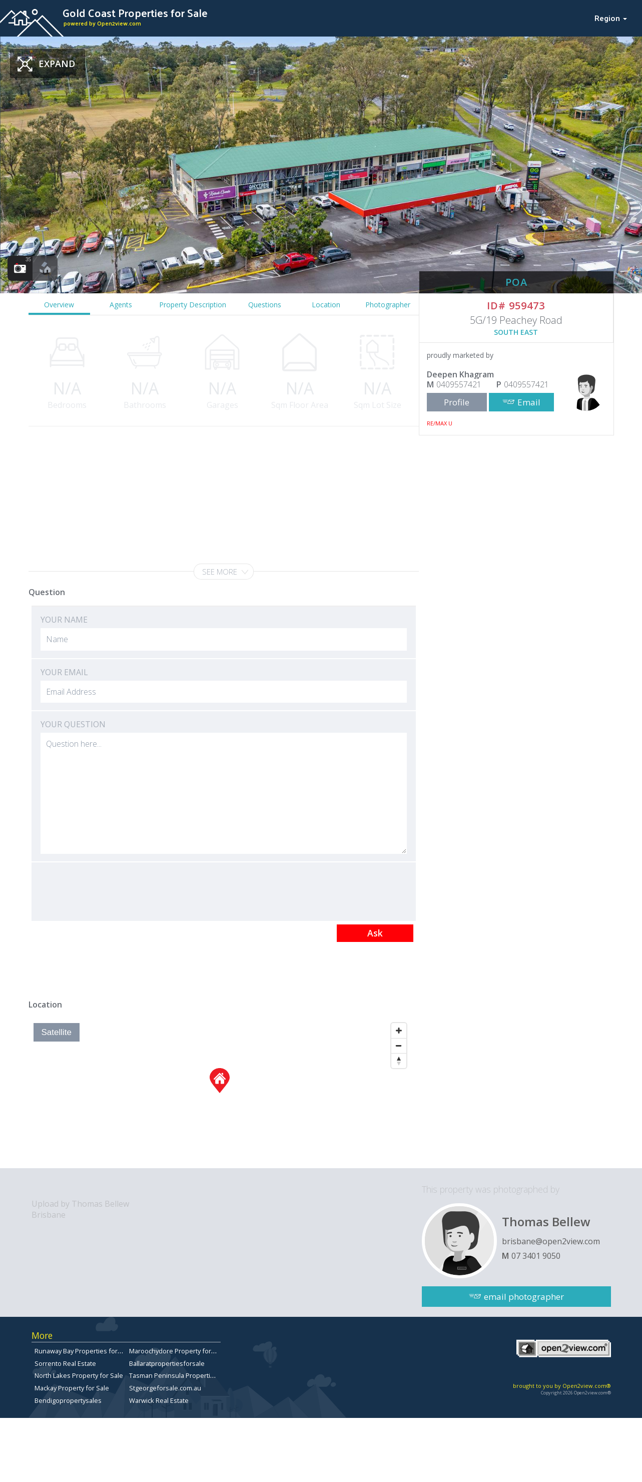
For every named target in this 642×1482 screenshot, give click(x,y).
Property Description (192, 304)
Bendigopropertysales (68, 1400)
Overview (59, 304)
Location (326, 304)
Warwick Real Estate (159, 1400)
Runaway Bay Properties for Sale (83, 1350)
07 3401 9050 (535, 1255)
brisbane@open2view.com (551, 1241)
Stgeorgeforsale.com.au (165, 1387)
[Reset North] (398, 1060)
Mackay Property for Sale (72, 1387)
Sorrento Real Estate (65, 1363)
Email (528, 402)
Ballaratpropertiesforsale (167, 1363)
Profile (456, 402)
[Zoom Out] (398, 1045)
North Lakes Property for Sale (79, 1375)
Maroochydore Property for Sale (177, 1350)
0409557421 (458, 384)
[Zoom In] (398, 1030)
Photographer (387, 304)
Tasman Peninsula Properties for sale (185, 1375)
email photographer (524, 1296)
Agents (121, 304)
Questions (264, 304)
